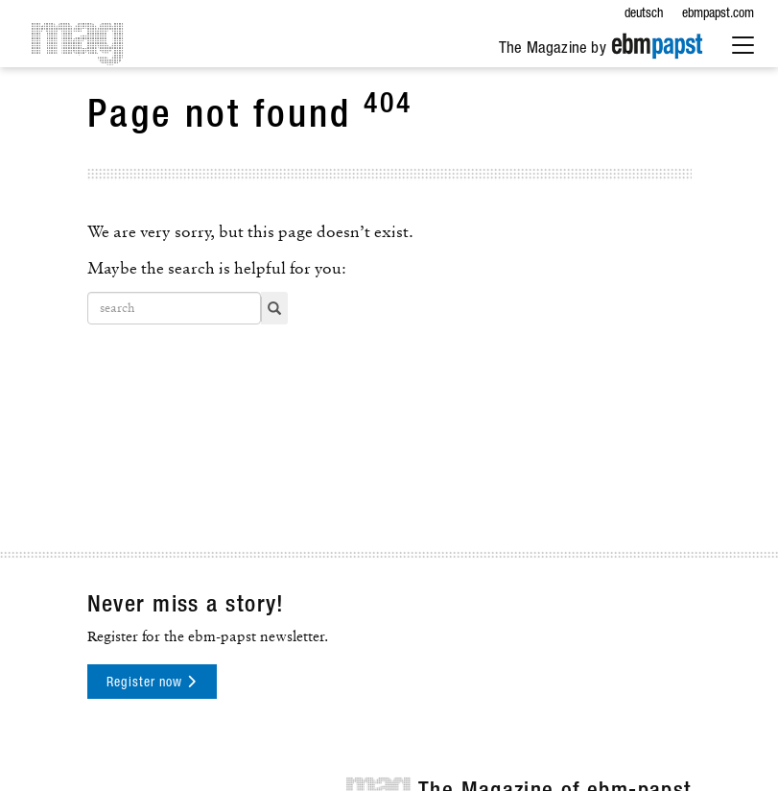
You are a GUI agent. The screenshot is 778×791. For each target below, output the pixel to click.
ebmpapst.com (718, 14)
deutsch (644, 14)
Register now (151, 682)
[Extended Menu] (743, 46)
